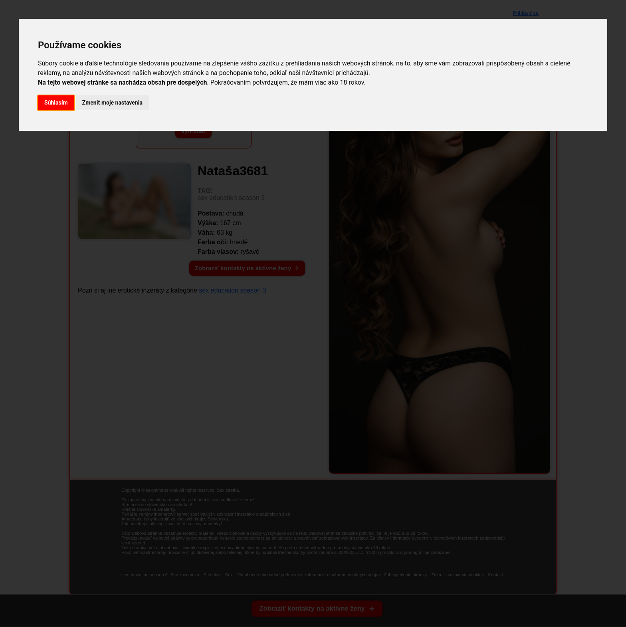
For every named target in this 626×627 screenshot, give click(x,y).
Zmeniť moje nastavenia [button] (112, 102)
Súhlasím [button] (56, 102)
